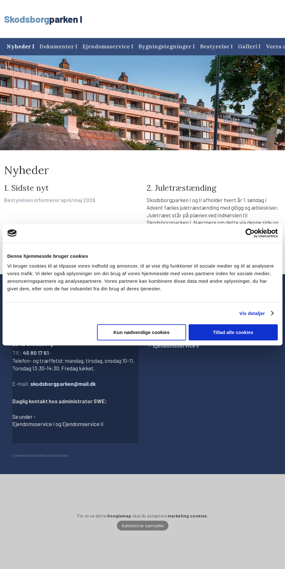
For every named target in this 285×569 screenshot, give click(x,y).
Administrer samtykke (143, 525)
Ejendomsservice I (107, 46)
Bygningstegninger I (166, 46)
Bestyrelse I (216, 46)
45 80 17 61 (36, 352)
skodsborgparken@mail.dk (63, 383)
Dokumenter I (58, 46)
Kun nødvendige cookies (141, 332)
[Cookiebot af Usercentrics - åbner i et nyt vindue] (250, 233)
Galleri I (249, 46)
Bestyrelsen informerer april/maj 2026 (49, 200)
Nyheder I (20, 46)
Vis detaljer (252, 313)
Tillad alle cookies (233, 332)
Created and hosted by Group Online (40, 455)
